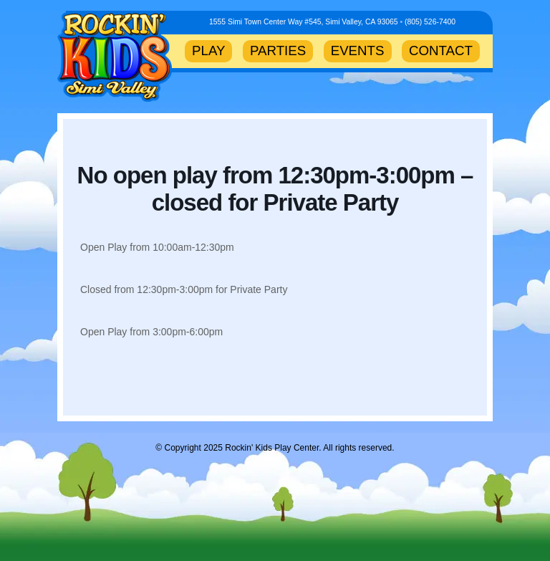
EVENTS (358, 50)
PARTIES (278, 50)
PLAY (208, 50)
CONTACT (441, 50)
